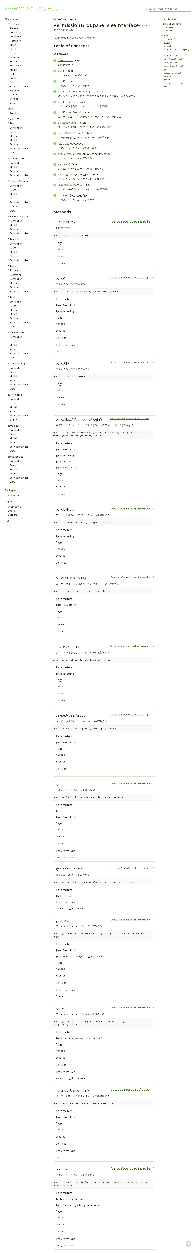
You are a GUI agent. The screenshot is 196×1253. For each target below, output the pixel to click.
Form (13, 53)
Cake (10, 108)
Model (13, 69)
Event (13, 49)
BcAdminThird (15, 119)
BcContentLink (15, 158)
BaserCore (13, 24)
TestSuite (15, 90)
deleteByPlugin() (68, 122)
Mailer (13, 61)
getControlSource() (69, 153)
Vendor (14, 98)
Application (13, 495)
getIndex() (64, 164)
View (12, 103)
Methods (168, 31)
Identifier (15, 57)
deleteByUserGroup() (70, 133)
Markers (12, 514)
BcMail (11, 297)
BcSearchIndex (15, 332)
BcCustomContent (17, 181)
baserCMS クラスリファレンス (34, 9)
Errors (11, 510)
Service (14, 82)
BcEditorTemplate (17, 216)
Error (13, 44)
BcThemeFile (14, 394)
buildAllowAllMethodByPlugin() (76, 91)
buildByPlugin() (67, 102)
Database (15, 40)
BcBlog (11, 123)
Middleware (16, 65)
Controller (16, 36)
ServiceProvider (19, 86)
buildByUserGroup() (70, 112)
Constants (168, 27)
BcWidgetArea (15, 456)
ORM (12, 74)
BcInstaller (13, 270)
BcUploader (14, 425)
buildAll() (63, 81)
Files (10, 526)
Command (16, 32)
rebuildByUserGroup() (71, 184)
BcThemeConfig (16, 363)
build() (62, 70)
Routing (14, 78)
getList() (63, 174)
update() (63, 195)
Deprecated (14, 506)
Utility (13, 94)
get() (61, 143)
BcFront (11, 266)
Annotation (16, 28)
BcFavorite (13, 239)
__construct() (65, 60)
